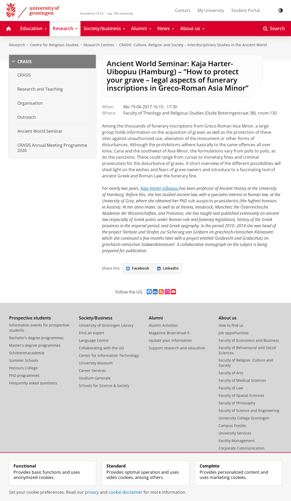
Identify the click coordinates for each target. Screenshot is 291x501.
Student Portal (245, 10)
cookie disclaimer (126, 492)
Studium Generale (95, 378)
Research (17, 44)
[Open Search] (274, 28)
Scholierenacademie (26, 352)
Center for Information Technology (109, 355)
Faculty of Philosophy (237, 402)
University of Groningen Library (106, 325)
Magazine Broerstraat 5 (169, 332)
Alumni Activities (163, 325)
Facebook (137, 268)
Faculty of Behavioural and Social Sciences (247, 350)
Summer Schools (23, 360)
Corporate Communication (242, 448)
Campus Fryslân (232, 425)
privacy (92, 492)
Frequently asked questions (33, 382)
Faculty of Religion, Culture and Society (246, 363)
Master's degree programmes (34, 345)
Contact (182, 10)
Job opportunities (234, 332)
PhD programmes (24, 375)
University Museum (96, 362)
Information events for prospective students (39, 328)
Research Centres (99, 44)
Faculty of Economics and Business (249, 340)
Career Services (92, 370)
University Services (235, 433)
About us (227, 317)
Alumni (156, 317)
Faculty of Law (231, 387)
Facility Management (237, 440)
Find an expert (91, 332)
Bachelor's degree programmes (36, 337)
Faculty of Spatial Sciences (241, 395)
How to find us (231, 325)
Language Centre (94, 340)
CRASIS (24, 61)
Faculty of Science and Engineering (249, 410)
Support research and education (177, 347)
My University (211, 10)
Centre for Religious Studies (54, 44)
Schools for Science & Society (104, 385)
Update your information (170, 340)
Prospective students (30, 317)
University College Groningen (244, 418)
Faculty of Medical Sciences (242, 380)
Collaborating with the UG (101, 347)
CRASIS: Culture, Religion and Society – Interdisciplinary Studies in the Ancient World (193, 44)
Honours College (23, 367)
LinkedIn (168, 268)
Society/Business (95, 317)
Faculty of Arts (231, 372)
